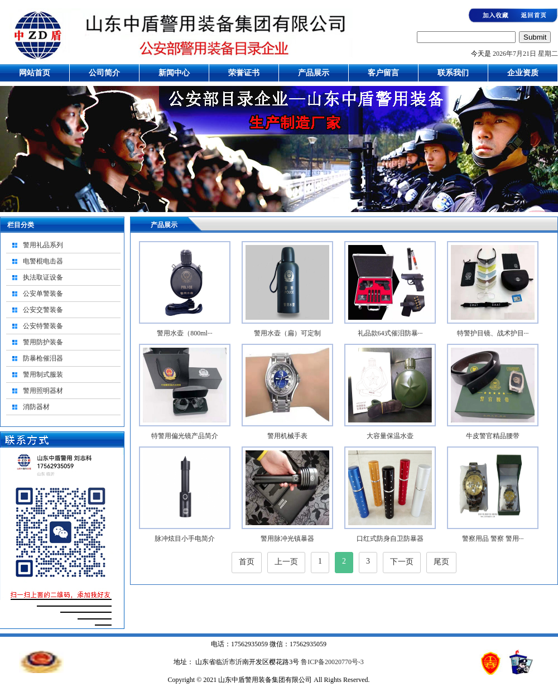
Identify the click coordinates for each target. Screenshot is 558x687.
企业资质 (522, 73)
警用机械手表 (287, 436)
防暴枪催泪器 (43, 358)
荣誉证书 (243, 73)
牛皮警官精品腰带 (492, 436)
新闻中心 (174, 73)
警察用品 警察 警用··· (493, 538)
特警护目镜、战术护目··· (493, 333)
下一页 (401, 562)
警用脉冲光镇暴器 (287, 538)
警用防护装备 (43, 342)
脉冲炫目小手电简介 (185, 538)
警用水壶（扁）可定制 (287, 333)
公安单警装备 (43, 293)
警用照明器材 (43, 391)
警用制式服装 (43, 374)
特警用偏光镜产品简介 (184, 436)
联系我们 (453, 73)
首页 (246, 562)
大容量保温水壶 (390, 436)
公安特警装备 (43, 326)
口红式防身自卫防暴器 (390, 538)
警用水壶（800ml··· (185, 333)
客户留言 (383, 73)
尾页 (441, 562)
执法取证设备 (43, 277)
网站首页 (34, 73)
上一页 (286, 562)
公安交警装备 (43, 310)
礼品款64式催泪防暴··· (390, 333)
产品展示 (313, 73)
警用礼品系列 (43, 245)
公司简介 (104, 73)
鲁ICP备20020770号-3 (331, 662)
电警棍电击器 (43, 261)
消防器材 (36, 407)
